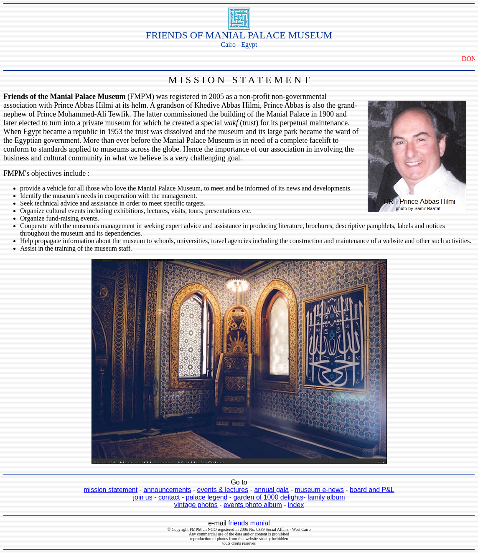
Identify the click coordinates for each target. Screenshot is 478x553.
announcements (167, 489)
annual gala (271, 489)
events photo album (253, 504)
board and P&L (372, 489)
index (296, 504)
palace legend (207, 497)
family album (326, 497)
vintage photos (196, 504)
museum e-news (319, 489)
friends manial (249, 523)
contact (169, 497)
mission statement (110, 489)
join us (143, 497)
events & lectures (222, 489)
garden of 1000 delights (268, 497)
